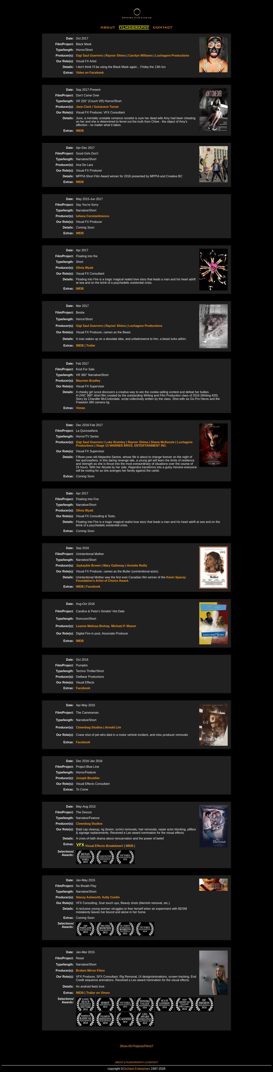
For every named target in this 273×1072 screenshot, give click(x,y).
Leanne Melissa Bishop (93, 626)
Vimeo (80, 408)
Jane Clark (83, 106)
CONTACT (152, 1062)
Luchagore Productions (172, 55)
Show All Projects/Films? (136, 1046)
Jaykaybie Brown (88, 565)
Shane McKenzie (163, 442)
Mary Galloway (113, 565)
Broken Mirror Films (90, 970)
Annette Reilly (137, 565)
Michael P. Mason (123, 626)
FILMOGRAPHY (135, 1062)
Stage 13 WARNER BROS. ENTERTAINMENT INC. (131, 445)
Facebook (93, 586)
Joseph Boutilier (88, 778)
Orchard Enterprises (136, 1068)
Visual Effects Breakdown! (99, 845)
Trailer (90, 345)
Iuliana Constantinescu (92, 216)
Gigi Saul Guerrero (89, 55)
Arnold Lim (113, 727)
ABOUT (119, 1062)
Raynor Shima (115, 55)
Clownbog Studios (90, 727)
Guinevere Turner (106, 106)
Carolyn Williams (140, 55)
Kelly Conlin (111, 897)
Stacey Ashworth (88, 897)
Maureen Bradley (88, 380)
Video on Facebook (90, 72)
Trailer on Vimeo (98, 992)
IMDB (80, 130)
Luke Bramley (115, 442)
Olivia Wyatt (84, 267)
